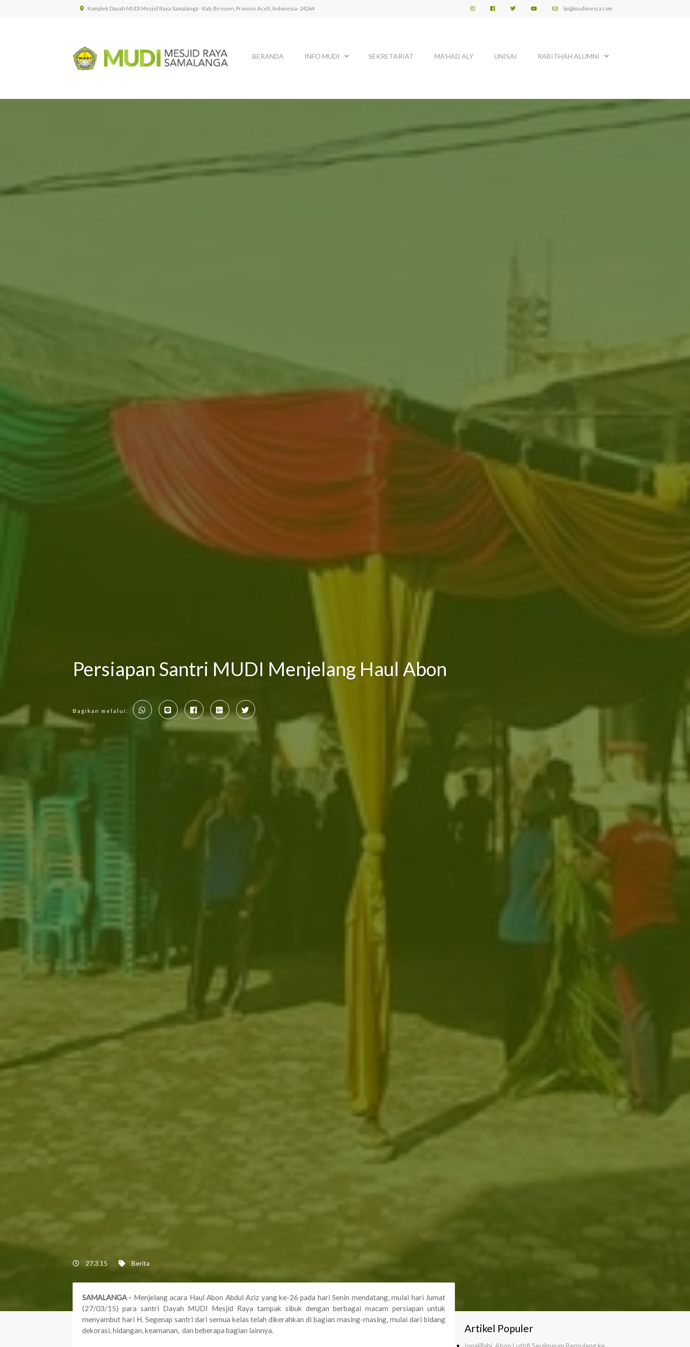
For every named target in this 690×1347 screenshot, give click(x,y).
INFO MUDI (322, 56)
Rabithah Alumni (569, 56)
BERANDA (268, 56)
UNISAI (505, 56)
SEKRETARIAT (391, 56)
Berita (140, 1263)
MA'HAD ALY (454, 56)
